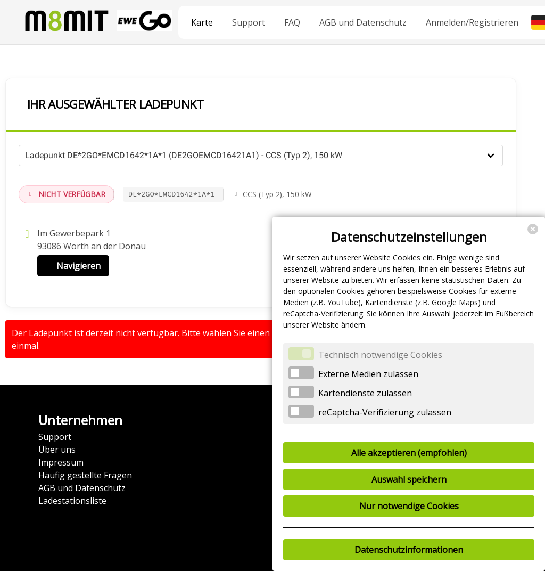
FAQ (292, 22)
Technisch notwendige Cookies (380, 355)
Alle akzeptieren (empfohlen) (409, 453)
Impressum (61, 462)
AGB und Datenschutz (363, 22)
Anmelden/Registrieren (472, 22)
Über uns (57, 449)
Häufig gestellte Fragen (85, 475)
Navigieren (71, 265)
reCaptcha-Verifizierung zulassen (384, 412)
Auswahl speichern (409, 479)
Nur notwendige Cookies (409, 506)
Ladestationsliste (72, 501)
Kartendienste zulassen (365, 393)
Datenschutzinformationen (408, 550)
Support (248, 22)
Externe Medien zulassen (368, 374)
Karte (202, 22)
